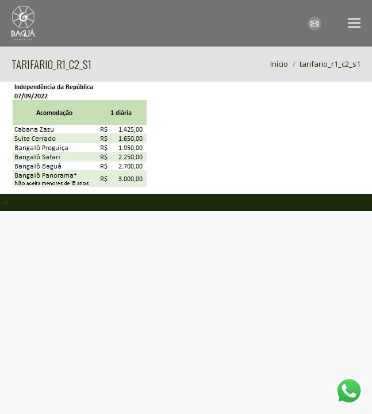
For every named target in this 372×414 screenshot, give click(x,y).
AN (5, 202)
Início (279, 64)
